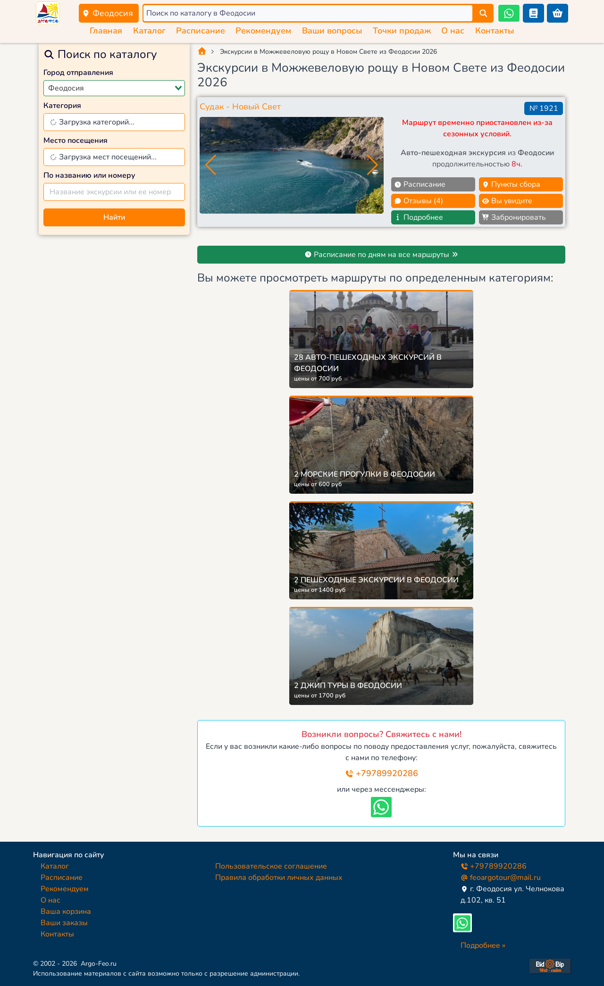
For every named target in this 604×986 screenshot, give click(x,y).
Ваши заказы (64, 923)
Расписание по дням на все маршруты (381, 254)
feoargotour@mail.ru (501, 877)
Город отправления (78, 72)
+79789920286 (381, 773)
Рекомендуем (263, 30)
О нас (452, 30)
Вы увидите (507, 201)
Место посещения (75, 140)
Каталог (149, 30)
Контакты (494, 30)
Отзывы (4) (418, 201)
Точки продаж (402, 30)
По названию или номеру (89, 175)
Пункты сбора (511, 184)
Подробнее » (483, 945)
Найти (114, 217)
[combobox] (114, 88)
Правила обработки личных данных (279, 877)
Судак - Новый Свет (240, 106)
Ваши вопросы (332, 30)
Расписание (200, 30)
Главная (106, 30)
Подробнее (418, 217)
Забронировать (514, 217)
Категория (62, 105)
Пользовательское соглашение (271, 866)
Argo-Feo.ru (99, 963)
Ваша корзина (66, 911)
